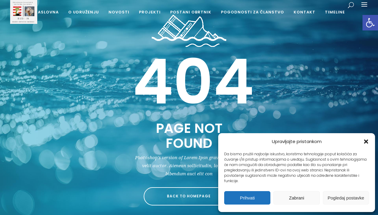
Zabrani (296, 197)
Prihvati (247, 197)
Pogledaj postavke (346, 197)
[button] (370, 22)
